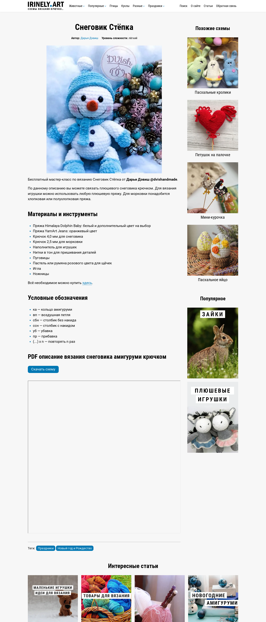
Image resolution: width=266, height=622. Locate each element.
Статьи (208, 6)
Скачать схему (43, 369)
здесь (87, 283)
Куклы (125, 6)
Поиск (183, 6)
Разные (139, 6)
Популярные (97, 6)
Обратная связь (226, 6)
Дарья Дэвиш (89, 38)
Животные (77, 6)
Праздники (156, 6)
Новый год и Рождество (75, 548)
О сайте (195, 6)
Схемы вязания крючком (46, 6)
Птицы (114, 6)
